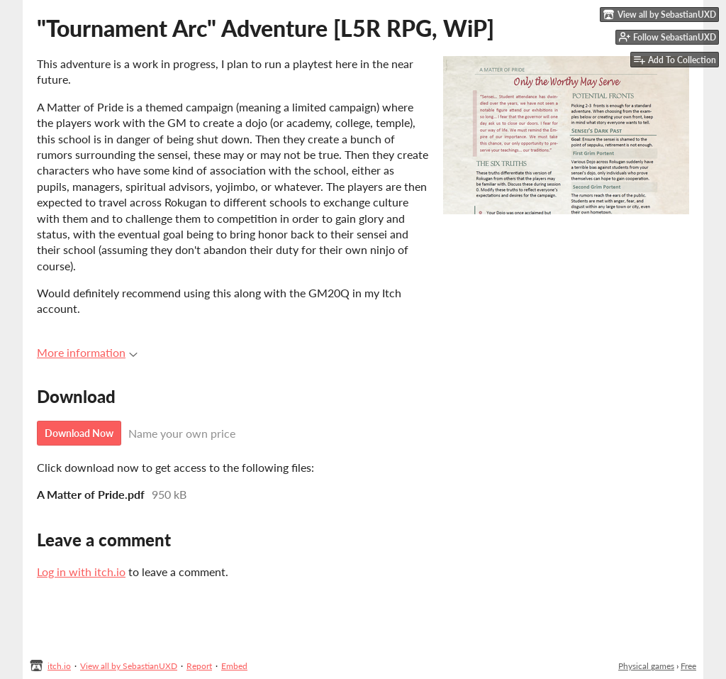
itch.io (59, 666)
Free (688, 666)
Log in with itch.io (81, 571)
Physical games (646, 666)
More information (87, 352)
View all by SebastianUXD (128, 666)
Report (199, 666)
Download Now (79, 433)
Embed (234, 666)
